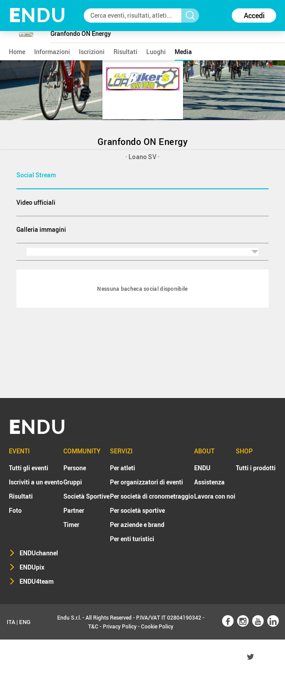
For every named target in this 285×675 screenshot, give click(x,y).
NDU (37, 15)
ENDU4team (37, 581)
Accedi (254, 15)
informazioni (52, 51)
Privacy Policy (120, 626)
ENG (25, 622)
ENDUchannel (39, 553)
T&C (93, 626)
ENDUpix (32, 567)
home (17, 51)
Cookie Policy (157, 626)
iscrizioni (92, 51)
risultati (125, 51)
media (183, 51)
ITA (11, 622)
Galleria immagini (41, 229)
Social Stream (36, 175)
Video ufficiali (35, 202)
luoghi (156, 51)
